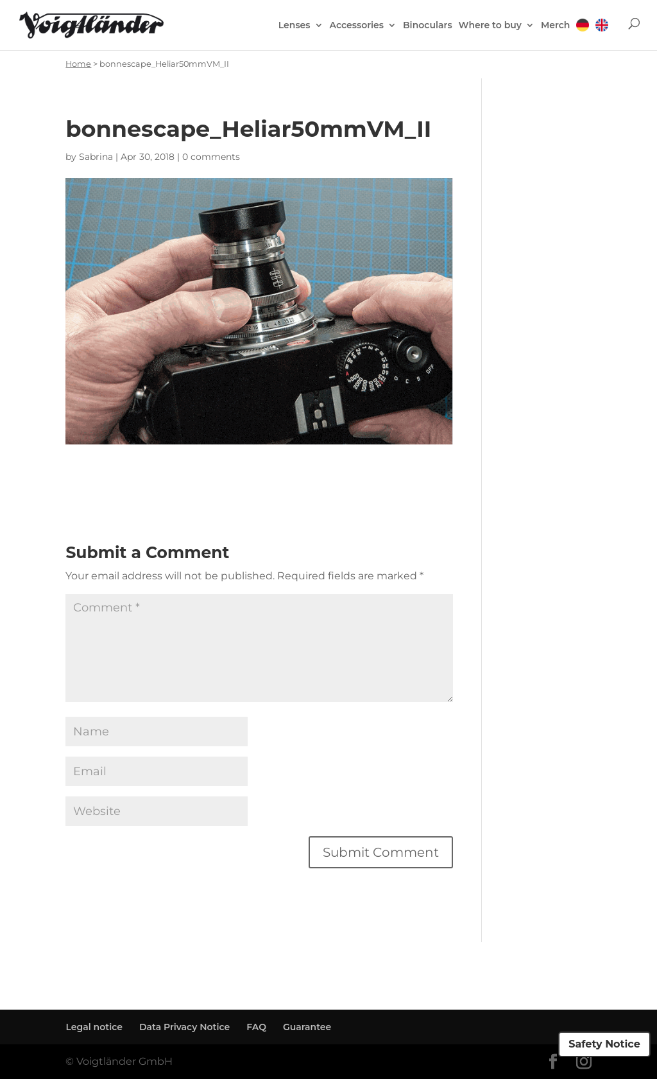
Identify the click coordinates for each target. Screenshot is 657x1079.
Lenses (294, 26)
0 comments (211, 156)
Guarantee (307, 1027)
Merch (555, 26)
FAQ (256, 1027)
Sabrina (96, 156)
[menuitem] (582, 34)
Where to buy (490, 26)
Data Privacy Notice (184, 1027)
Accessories (357, 26)
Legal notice (94, 1027)
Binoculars (427, 26)
